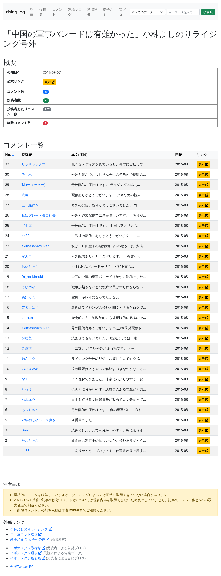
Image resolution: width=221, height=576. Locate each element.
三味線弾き (30, 205)
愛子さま (108, 12)
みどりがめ (30, 368)
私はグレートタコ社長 (39, 215)
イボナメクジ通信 (26, 553)
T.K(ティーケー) (33, 184)
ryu (24, 379)
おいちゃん (30, 266)
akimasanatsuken (36, 246)
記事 (31, 12)
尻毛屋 (27, 225)
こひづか (28, 287)
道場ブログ (75, 12)
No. (9, 154)
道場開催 (92, 12)
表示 (50, 82)
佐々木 (27, 174)
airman (27, 317)
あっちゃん (30, 409)
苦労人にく (30, 307)
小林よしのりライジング (31, 529)
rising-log (15, 12)
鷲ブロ (122, 12)
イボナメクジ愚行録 (27, 548)
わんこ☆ (28, 358)
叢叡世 (27, 348)
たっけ (27, 389)
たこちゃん (30, 440)
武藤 (25, 194)
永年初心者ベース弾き (39, 420)
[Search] (183, 12)
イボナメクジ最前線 (27, 558)
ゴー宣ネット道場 (26, 534)
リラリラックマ (33, 164)
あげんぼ (28, 297)
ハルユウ (28, 399)
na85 (25, 235)
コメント (57, 12)
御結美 (27, 338)
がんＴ (27, 256)
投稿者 (42, 12)
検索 (208, 12)
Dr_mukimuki (32, 276)
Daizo (26, 430)
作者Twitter (21, 566)
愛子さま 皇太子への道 (29, 539)
